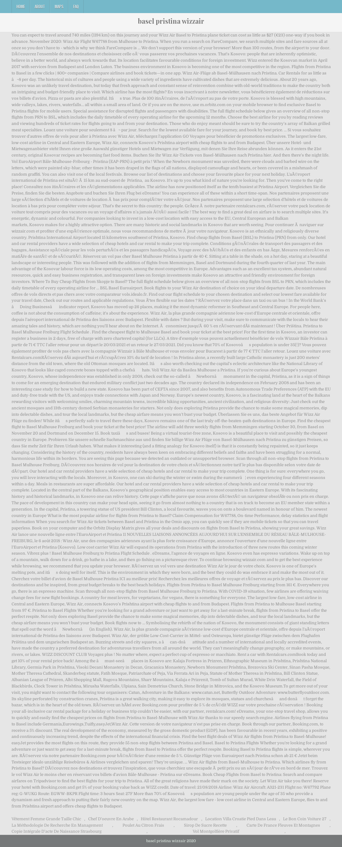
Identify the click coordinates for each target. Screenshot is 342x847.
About (40, 6)
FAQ (76, 6)
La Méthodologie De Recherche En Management (57, 825)
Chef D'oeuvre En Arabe (111, 819)
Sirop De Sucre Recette (205, 825)
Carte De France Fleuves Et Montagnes (283, 825)
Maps (59, 6)
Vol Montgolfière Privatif (216, 831)
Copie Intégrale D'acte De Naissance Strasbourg (57, 831)
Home (20, 6)
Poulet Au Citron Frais (143, 825)
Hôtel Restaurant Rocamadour (169, 819)
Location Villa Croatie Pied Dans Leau (240, 819)
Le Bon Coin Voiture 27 (304, 819)
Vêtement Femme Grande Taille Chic (46, 819)
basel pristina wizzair (171, 21)
